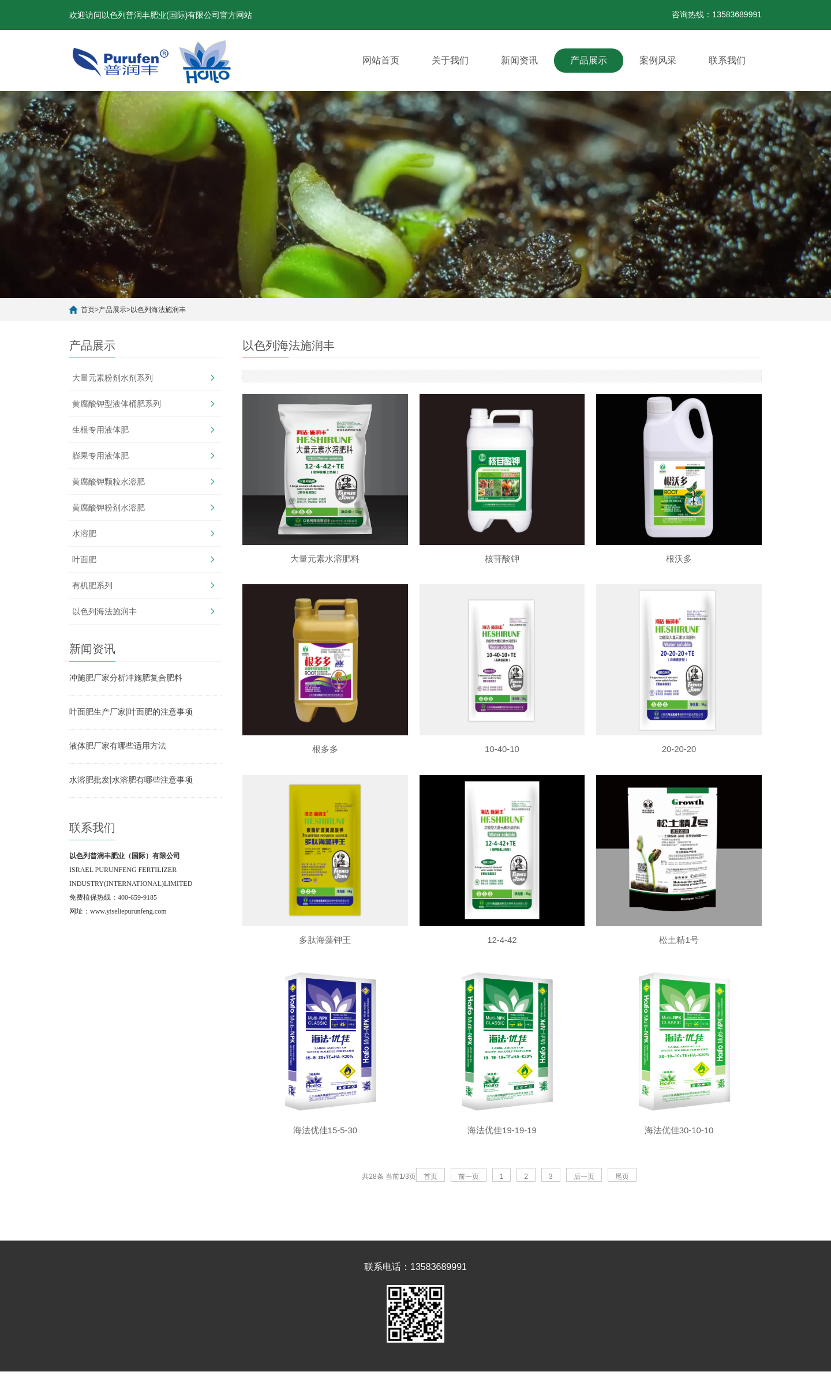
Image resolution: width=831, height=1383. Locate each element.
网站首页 (380, 60)
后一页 (584, 1180)
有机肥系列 (92, 585)
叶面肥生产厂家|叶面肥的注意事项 (131, 711)
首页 (88, 310)
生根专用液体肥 (100, 429)
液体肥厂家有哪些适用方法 (117, 745)
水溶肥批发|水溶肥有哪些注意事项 (131, 779)
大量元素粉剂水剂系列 (112, 377)
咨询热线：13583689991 (717, 14)
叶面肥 (84, 559)
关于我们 (450, 60)
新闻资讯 (519, 60)
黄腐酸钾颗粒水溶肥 (108, 481)
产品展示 (588, 60)
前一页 (468, 1180)
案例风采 (657, 60)
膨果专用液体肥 (100, 455)
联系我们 (727, 60)
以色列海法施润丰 (158, 310)
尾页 (622, 1180)
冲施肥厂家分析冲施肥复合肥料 (125, 677)
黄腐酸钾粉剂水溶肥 (108, 507)
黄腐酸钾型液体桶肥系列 (116, 403)
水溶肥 (84, 533)
